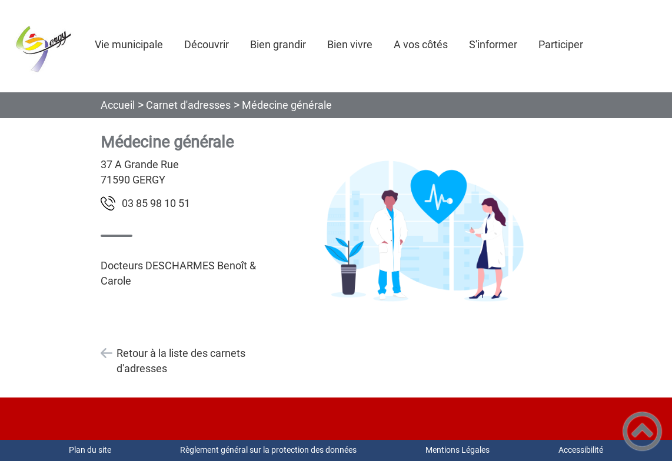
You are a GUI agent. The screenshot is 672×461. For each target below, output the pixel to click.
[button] (642, 431)
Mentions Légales (457, 450)
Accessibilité (580, 450)
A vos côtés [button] (421, 44)
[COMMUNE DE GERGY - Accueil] (42, 46)
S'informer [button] (493, 44)
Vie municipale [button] (129, 44)
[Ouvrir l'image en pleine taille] (424, 230)
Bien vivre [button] (349, 44)
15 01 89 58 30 (156, 203)
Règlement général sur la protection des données (268, 450)
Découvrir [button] (206, 44)
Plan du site (90, 450)
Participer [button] (560, 44)
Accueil (118, 105)
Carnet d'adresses (188, 105)
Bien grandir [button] (278, 44)
